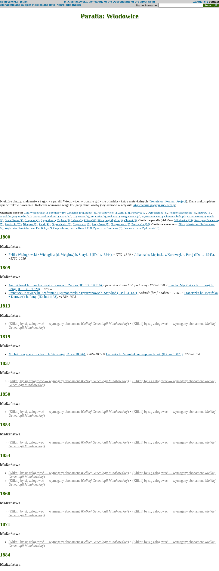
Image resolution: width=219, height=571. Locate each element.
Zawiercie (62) (13, 224)
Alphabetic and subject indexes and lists (27, 4)
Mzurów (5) (204, 212)
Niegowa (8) (30, 224)
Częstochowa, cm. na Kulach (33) (72, 228)
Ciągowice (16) (81, 224)
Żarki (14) (124, 212)
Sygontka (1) (48, 220)
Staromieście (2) (196, 216)
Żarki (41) (44, 224)
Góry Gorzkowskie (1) (46, 216)
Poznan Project (175, 201)
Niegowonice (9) (120, 224)
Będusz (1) (113, 216)
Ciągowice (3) (81, 216)
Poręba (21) (25, 216)
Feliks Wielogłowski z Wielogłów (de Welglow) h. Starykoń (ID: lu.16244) (60, 254)
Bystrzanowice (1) (152, 216)
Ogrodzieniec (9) (61, 224)
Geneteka (156, 201)
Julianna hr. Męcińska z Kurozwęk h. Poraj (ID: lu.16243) (174, 254)
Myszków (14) (8, 216)
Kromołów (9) (57, 212)
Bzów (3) (90, 212)
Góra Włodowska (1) (36, 212)
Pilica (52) (90, 220)
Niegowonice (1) (130, 216)
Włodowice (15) (183, 220)
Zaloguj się (200, 1)
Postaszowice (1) (107, 212)
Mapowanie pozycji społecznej (154, 205)
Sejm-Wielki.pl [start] (14, 1)
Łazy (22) (65, 216)
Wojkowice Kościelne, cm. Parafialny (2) (28, 228)
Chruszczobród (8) (175, 216)
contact (214, 1)
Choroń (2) (130, 220)
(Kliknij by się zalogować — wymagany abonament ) (69, 323)
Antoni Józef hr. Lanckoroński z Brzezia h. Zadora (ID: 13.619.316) (55, 285)
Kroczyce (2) (138, 212)
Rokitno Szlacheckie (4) (182, 212)
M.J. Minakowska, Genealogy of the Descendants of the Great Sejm (109, 1)
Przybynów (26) (141, 224)
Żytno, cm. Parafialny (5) (107, 228)
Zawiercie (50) (75, 212)
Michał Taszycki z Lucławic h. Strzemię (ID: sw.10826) (47, 354)
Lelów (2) (77, 220)
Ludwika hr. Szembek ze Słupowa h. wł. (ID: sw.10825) (144, 354)
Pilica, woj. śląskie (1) (110, 220)
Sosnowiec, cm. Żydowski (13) (141, 228)
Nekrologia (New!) (68, 4)
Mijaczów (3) (98, 216)
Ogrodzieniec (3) (157, 212)
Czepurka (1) (32, 220)
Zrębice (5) (63, 220)
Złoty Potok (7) (100, 224)
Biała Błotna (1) (14, 220)
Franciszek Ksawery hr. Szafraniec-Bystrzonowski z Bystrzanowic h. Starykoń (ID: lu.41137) (73, 293)
